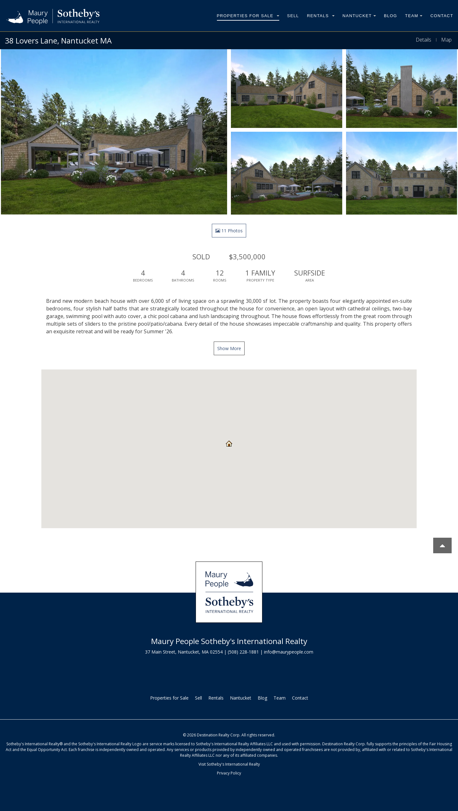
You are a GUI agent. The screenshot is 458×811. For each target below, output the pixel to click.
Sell (293, 15)
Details (423, 39)
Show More (229, 348)
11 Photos (229, 231)
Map (446, 39)
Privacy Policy (229, 773)
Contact (441, 15)
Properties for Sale (248, 15)
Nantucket (359, 15)
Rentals (321, 15)
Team (414, 15)
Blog (390, 15)
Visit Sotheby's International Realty (229, 764)
